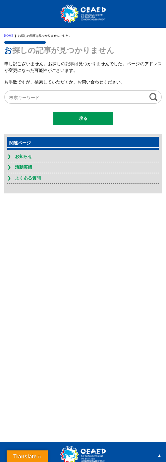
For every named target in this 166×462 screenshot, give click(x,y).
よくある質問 (28, 178)
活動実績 (23, 167)
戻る (83, 118)
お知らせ (23, 156)
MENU (159, 6)
